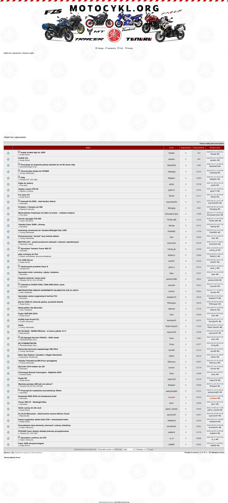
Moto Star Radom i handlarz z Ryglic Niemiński (40, 355)
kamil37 (172, 261)
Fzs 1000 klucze (25, 260)
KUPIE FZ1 (23, 158)
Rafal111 (171, 255)
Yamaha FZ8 (24, 269)
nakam (171, 356)
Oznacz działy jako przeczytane (212, 143)
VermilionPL (171, 320)
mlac (171, 237)
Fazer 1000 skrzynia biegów (31, 443)
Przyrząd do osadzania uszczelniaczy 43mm (41, 390)
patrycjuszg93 (171, 391)
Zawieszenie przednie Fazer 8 (34, 266)
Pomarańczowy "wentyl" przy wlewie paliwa (38, 236)
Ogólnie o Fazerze (26, 191)
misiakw (171, 397)
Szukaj (129, 48)
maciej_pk (172, 249)
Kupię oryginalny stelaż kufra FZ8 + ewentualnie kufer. (43, 419)
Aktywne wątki (28, 53)
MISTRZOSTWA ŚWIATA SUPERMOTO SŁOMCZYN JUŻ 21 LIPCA (48, 290)
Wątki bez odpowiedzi (12, 53)
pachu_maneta (171, 409)
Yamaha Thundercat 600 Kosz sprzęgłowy (37, 361)
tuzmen (171, 291)
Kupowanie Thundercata (29, 357)
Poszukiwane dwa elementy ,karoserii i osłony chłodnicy (44, 425)
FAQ (120, 48)
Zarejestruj (110, 48)
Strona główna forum (12, 457)
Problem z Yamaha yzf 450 (30, 207)
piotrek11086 (171, 279)
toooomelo (171, 243)
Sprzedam (23, 203)
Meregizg (171, 208)
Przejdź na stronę (191, 452)
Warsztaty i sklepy (26, 244)
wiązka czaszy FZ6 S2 (28, 189)
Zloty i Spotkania (26, 292)
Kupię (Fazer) (25, 154)
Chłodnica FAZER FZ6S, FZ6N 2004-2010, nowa (42, 285)
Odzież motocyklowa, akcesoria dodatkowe (35, 256)
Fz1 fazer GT (24, 195)
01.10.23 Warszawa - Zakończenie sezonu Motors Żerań (43, 414)
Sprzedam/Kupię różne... (29, 167)
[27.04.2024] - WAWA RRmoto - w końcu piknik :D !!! (42, 331)
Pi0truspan (171, 303)
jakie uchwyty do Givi (28, 254)
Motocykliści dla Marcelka (30, 308)
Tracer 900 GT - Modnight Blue (32, 402)
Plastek (171, 153)
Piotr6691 (172, 231)
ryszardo (171, 285)
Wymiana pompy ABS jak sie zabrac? (35, 384)
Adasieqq (171, 172)
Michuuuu (171, 362)
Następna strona (218, 452)
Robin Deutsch (171, 326)
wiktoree (171, 309)
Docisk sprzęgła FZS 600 (29, 219)
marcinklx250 (171, 202)
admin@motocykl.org (121, 502)
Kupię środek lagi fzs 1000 (33, 152)
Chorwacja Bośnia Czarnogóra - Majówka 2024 (39, 372)
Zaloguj (99, 48)
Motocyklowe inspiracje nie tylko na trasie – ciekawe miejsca (46, 213)
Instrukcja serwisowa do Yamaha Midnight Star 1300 (42, 230)
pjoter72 (171, 190)
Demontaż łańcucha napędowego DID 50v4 (38, 349)
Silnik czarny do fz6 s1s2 (29, 408)
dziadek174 (171, 297)
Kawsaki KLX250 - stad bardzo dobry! (38, 201)
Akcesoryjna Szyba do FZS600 (35, 171)
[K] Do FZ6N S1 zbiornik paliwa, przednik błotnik (40, 302)
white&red (172, 421)
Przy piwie (23, 185)
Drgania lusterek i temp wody (31, 278)
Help (23, 177)
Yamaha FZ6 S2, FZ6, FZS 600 (31, 280)
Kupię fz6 (22, 378)
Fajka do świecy (25, 183)
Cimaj (171, 344)
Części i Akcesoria (26, 221)
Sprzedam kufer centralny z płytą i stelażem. (38, 272)
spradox (171, 159)
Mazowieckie (24, 333)
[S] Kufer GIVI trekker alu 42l (31, 366)
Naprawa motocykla (27, 209)
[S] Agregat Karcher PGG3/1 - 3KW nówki (40, 337)
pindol (171, 184)
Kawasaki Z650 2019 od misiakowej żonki (37, 396)
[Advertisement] (114, 74)
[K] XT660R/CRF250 (27, 343)
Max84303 (171, 165)
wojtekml (171, 432)
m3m (171, 315)
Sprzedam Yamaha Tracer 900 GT (36, 248)
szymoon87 (171, 332)
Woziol (171, 196)
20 (210, 452)
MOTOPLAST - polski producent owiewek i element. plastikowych (48, 242)
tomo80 (171, 350)
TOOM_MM (171, 220)
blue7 (171, 403)
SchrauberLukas (171, 214)
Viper (172, 273)
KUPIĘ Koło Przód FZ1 (28, 319)
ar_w (172, 438)
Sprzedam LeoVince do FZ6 (33, 438)
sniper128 (172, 379)
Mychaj (171, 226)
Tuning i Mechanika (27, 173)
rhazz (171, 338)
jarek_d (171, 267)
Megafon (171, 178)
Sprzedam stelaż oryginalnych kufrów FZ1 (37, 296)
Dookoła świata (25, 374)
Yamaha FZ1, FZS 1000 (28, 179)
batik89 (171, 444)
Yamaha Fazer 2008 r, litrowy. (31, 224)
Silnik (20, 325)
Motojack (171, 385)
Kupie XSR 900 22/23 (27, 313)
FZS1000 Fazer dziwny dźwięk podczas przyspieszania (43, 431)
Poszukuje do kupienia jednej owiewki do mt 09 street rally (48, 165)
